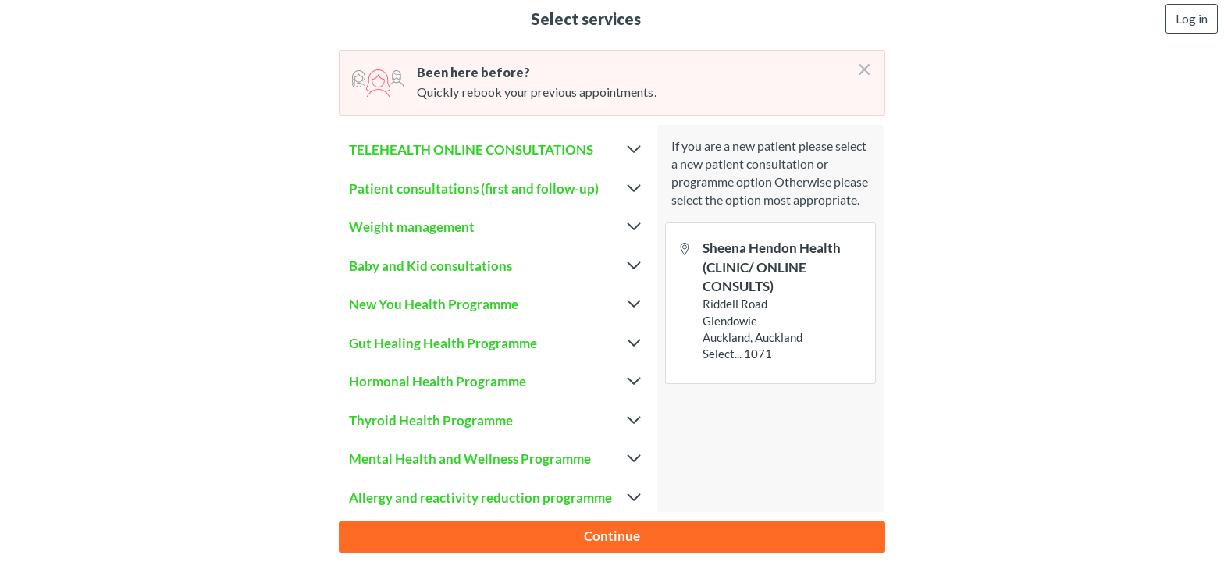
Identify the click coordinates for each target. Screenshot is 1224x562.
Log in (1192, 18)
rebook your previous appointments (557, 91)
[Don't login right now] (859, 63)
